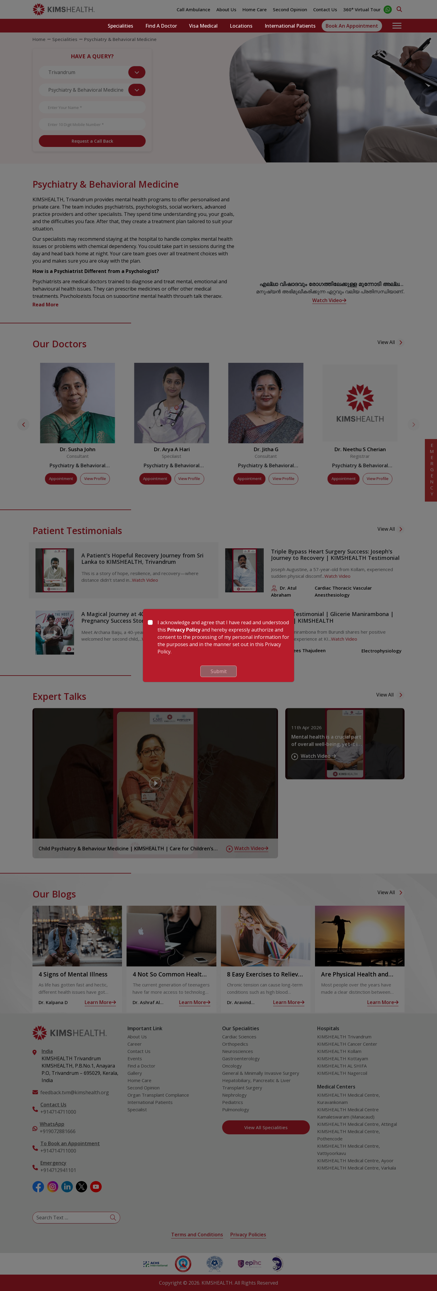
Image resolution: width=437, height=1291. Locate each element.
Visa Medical (203, 25)
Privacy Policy (183, 629)
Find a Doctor (161, 25)
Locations (241, 25)
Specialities (120, 25)
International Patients (290, 25)
